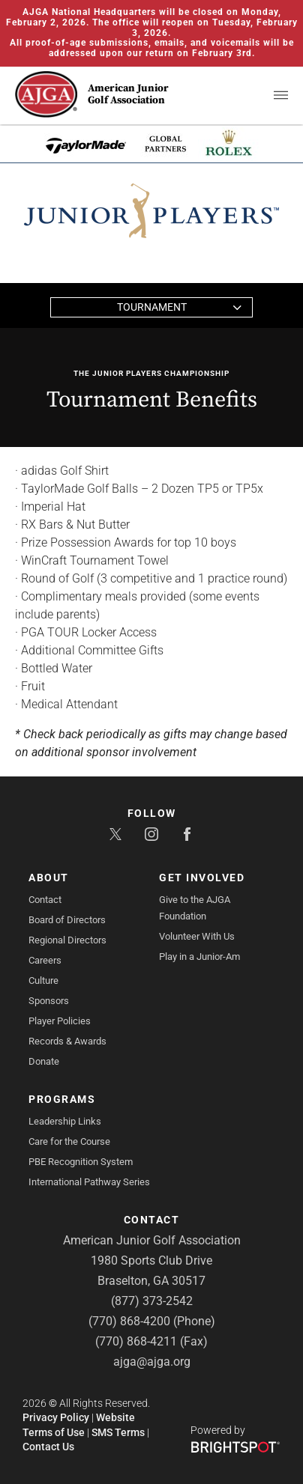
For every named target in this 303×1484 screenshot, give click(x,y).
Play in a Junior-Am (199, 956)
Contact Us (48, 1447)
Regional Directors (67, 940)
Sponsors (48, 1000)
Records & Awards (67, 1041)
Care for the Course (69, 1141)
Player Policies (59, 1021)
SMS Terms (118, 1432)
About (48, 878)
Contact (45, 899)
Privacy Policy (55, 1417)
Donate (43, 1061)
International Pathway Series (89, 1181)
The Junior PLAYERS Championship (152, 373)
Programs (61, 1099)
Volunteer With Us (197, 936)
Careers (45, 960)
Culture (43, 980)
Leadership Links (64, 1121)
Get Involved (201, 878)
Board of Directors (67, 919)
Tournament (152, 307)
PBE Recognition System (80, 1161)
